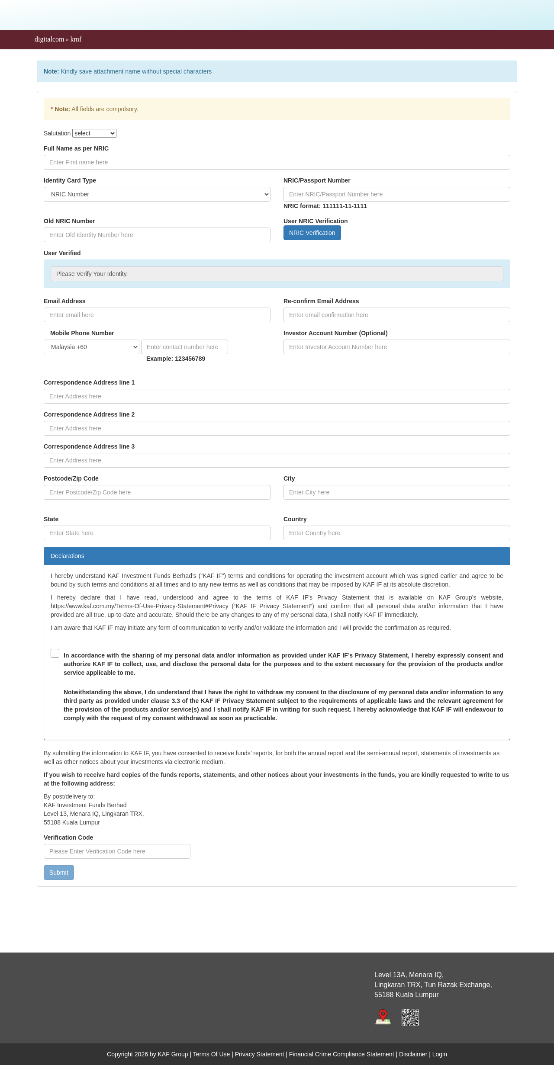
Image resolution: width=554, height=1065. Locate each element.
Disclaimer (413, 1054)
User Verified (62, 253)
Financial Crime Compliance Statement (341, 1054)
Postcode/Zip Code (71, 478)
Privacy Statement (259, 1054)
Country (295, 519)
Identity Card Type (70, 180)
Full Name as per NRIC (76, 148)
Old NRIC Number (69, 221)
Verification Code (68, 837)
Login (439, 1054)
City (289, 478)
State (51, 519)
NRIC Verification (312, 232)
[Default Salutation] (94, 133)
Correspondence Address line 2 (89, 414)
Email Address (65, 301)
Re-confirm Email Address (321, 301)
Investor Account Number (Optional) (335, 333)
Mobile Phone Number (82, 333)
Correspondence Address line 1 (89, 382)
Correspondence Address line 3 (89, 446)
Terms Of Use (211, 1054)
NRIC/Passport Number (317, 180)
